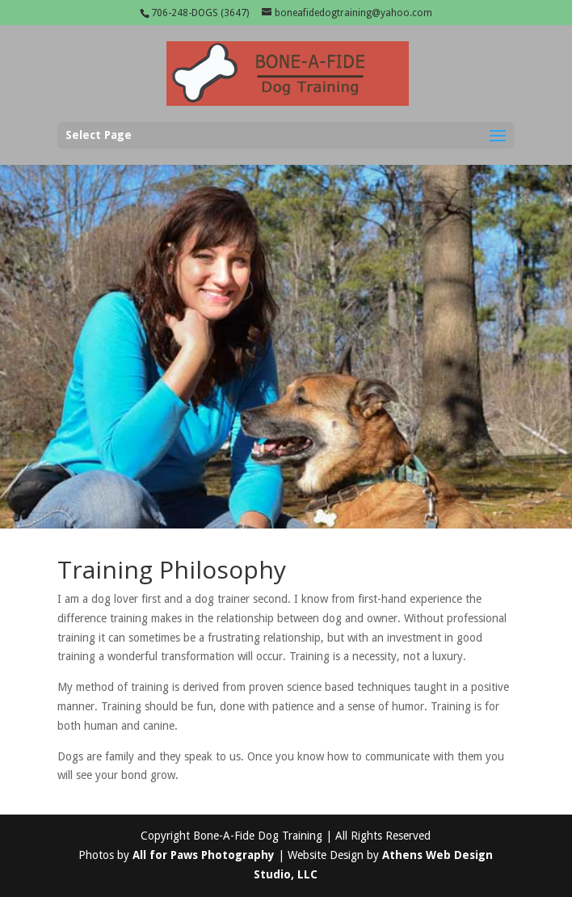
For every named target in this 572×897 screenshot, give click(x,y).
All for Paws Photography (203, 855)
